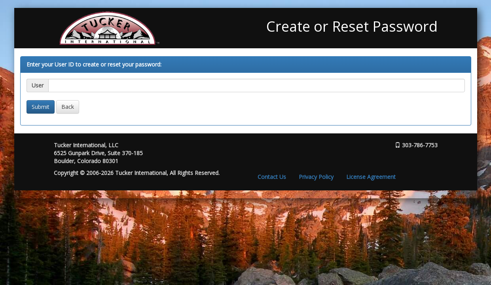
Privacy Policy (316, 176)
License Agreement (371, 176)
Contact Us (272, 176)
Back (67, 106)
